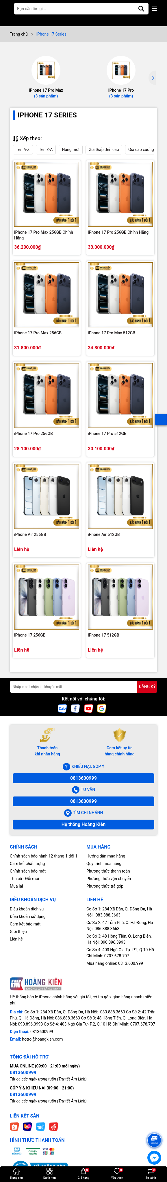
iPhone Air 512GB (104, 534)
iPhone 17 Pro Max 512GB (111, 333)
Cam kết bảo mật (25, 924)
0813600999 (83, 778)
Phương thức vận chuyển (108, 878)
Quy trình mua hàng (103, 863)
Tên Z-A (46, 149)
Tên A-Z (23, 149)
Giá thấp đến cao (104, 149)
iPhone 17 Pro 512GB (107, 433)
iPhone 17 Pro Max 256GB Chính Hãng (43, 235)
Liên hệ (16, 939)
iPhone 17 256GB (30, 635)
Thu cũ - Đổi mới (24, 878)
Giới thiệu (18, 931)
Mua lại (16, 886)
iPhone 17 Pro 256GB (33, 433)
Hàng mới (70, 149)
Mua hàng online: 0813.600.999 (114, 963)
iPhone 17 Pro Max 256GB (38, 333)
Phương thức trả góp (104, 886)
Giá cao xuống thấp (145, 149)
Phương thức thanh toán (108, 871)
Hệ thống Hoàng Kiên (83, 824)
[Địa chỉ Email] (83, 687)
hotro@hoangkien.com (42, 1039)
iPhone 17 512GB (103, 635)
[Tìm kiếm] (141, 8)
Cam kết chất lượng (27, 863)
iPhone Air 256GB (30, 534)
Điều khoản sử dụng (28, 916)
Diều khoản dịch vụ (27, 909)
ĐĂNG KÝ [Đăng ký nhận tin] (147, 686)
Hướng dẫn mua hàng (105, 856)
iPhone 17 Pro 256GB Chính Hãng (118, 232)
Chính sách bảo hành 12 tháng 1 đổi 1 (43, 856)
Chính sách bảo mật (28, 871)
